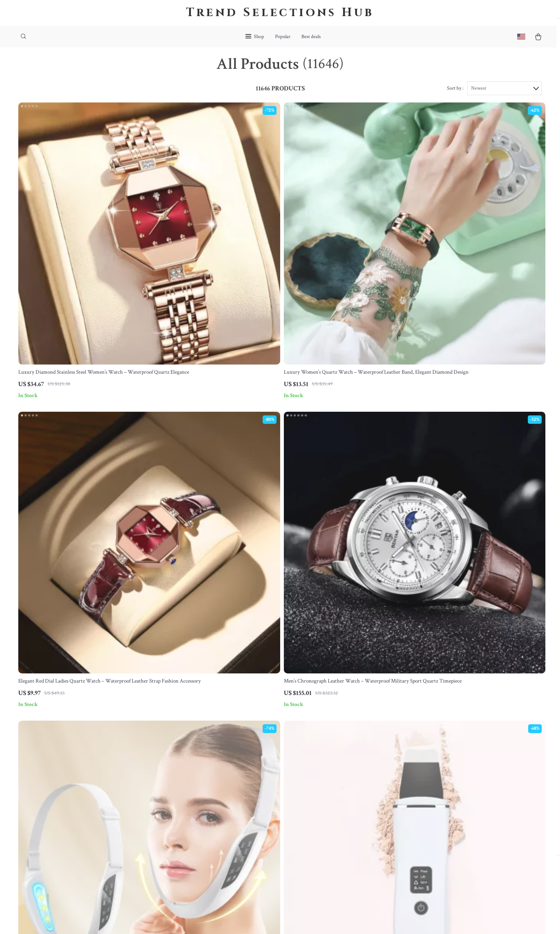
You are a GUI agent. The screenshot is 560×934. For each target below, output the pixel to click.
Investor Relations (195, 829)
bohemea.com (429, 745)
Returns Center (269, 781)
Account (337, 781)
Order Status (266, 805)
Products (337, 757)
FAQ (257, 769)
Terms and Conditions (352, 805)
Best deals (311, 36)
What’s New (341, 769)
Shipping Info (267, 757)
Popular (282, 36)
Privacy (245, 919)
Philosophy (187, 866)
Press (181, 793)
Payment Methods (272, 793)
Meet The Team (192, 769)
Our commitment (433, 787)
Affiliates (185, 817)
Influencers (187, 805)
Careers (183, 781)
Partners (184, 841)
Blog (180, 745)
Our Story (186, 757)
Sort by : (455, 99)
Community (188, 878)
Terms (231, 919)
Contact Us (264, 745)
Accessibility (266, 919)
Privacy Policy (344, 793)
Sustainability (190, 854)
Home (334, 745)
